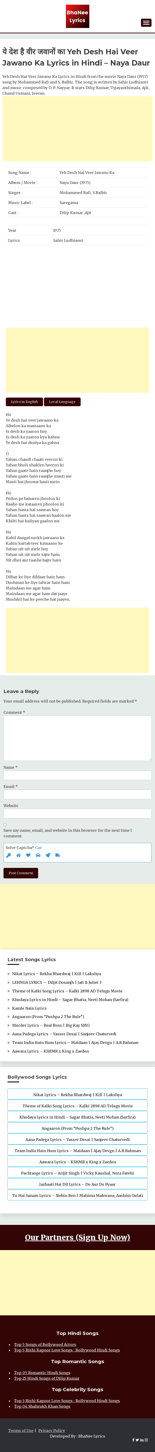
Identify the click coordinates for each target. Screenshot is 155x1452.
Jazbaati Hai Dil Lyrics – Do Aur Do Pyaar (77, 1184)
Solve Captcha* (24, 847)
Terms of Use (20, 1430)
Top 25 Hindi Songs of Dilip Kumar (46, 1378)
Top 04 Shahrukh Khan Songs (42, 1406)
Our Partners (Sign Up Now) (77, 1237)
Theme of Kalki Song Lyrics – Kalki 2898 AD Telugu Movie (67, 991)
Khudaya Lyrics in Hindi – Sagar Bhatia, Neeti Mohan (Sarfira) (70, 999)
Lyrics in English (24, 402)
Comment (14, 712)
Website (11, 805)
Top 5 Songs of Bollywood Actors (45, 1344)
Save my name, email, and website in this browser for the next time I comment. (68, 833)
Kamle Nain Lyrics (29, 1008)
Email (11, 786)
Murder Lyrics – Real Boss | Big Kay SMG (51, 1025)
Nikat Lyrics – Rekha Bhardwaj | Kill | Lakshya (56, 973)
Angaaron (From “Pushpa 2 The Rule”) (48, 1016)
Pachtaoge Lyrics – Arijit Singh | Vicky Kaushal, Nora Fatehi (77, 1173)
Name (11, 767)
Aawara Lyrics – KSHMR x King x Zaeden (50, 1051)
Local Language (62, 402)
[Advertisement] (77, 128)
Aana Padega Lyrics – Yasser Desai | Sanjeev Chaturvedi (64, 1034)
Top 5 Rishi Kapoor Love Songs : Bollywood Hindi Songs (67, 1350)
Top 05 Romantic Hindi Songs (42, 1372)
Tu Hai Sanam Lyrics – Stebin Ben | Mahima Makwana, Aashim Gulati (77, 1195)
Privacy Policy (51, 1430)
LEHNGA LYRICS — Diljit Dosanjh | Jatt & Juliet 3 (56, 982)
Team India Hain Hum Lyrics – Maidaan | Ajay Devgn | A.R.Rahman (75, 1042)
